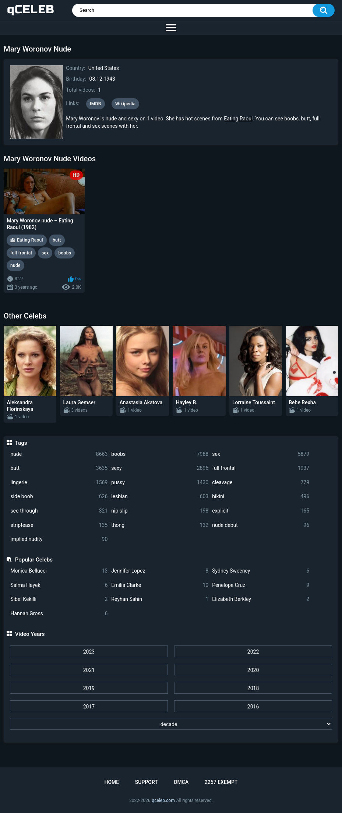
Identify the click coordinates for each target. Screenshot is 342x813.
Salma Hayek (58, 585)
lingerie (58, 482)
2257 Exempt (221, 782)
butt (58, 468)
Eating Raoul (238, 119)
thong (159, 525)
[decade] (171, 724)
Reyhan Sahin (159, 599)
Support (146, 782)
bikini (260, 496)
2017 (89, 707)
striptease (58, 525)
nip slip (159, 511)
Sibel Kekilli (58, 599)
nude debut (260, 525)
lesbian (159, 496)
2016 (253, 707)
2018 (253, 688)
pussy (159, 482)
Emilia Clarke (159, 585)
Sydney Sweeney (260, 571)
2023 (89, 652)
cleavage (260, 482)
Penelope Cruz (260, 585)
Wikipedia (125, 103)
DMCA (181, 782)
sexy (159, 468)
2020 (253, 670)
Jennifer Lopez (159, 571)
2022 (253, 652)
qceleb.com (163, 800)
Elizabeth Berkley (260, 599)
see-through (58, 511)
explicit (260, 511)
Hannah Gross (58, 613)
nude (58, 454)
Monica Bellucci (58, 571)
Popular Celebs (34, 559)
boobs (159, 454)
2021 (89, 670)
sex (260, 454)
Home (111, 782)
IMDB (95, 103)
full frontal (260, 468)
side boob (58, 496)
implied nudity (58, 539)
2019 (89, 688)
